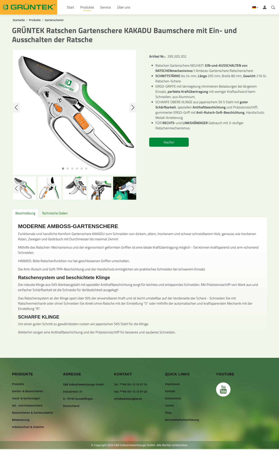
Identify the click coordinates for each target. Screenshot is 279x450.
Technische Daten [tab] (55, 214)
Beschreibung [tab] (25, 214)
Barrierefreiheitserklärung (182, 421)
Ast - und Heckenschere (27, 406)
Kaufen (169, 143)
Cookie (169, 406)
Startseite (19, 21)
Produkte (34, 21)
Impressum (172, 385)
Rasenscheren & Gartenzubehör (32, 413)
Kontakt (170, 392)
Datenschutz (173, 399)
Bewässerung (20, 421)
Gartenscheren (54, 21)
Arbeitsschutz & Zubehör (28, 428)
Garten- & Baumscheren (27, 392)
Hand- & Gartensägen (26, 399)
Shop (168, 413)
